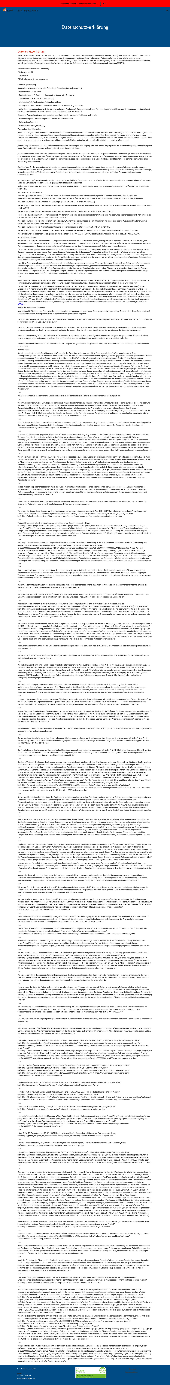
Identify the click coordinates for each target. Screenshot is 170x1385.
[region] (85, 3)
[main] (85, 27)
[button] (167, 10)
